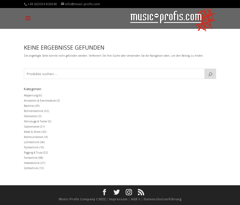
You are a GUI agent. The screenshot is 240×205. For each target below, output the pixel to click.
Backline (29, 106)
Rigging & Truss (33, 152)
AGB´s (135, 199)
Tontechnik (31, 158)
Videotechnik (32, 163)
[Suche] (210, 74)
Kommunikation (34, 137)
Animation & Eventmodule (40, 100)
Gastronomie (31, 126)
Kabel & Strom (32, 132)
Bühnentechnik (33, 111)
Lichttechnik (31, 142)
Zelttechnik (31, 168)
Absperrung (31, 95)
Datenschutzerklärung (163, 199)
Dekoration (30, 116)
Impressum (118, 199)
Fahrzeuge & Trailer (35, 121)
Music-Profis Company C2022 (82, 199)
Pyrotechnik (31, 147)
